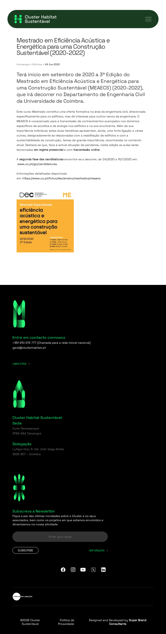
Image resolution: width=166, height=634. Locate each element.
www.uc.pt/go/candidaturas (37, 164)
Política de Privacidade (66, 622)
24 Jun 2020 (52, 64)
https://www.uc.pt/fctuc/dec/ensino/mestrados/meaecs (61, 178)
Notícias (37, 64)
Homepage (23, 64)
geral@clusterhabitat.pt (29, 348)
